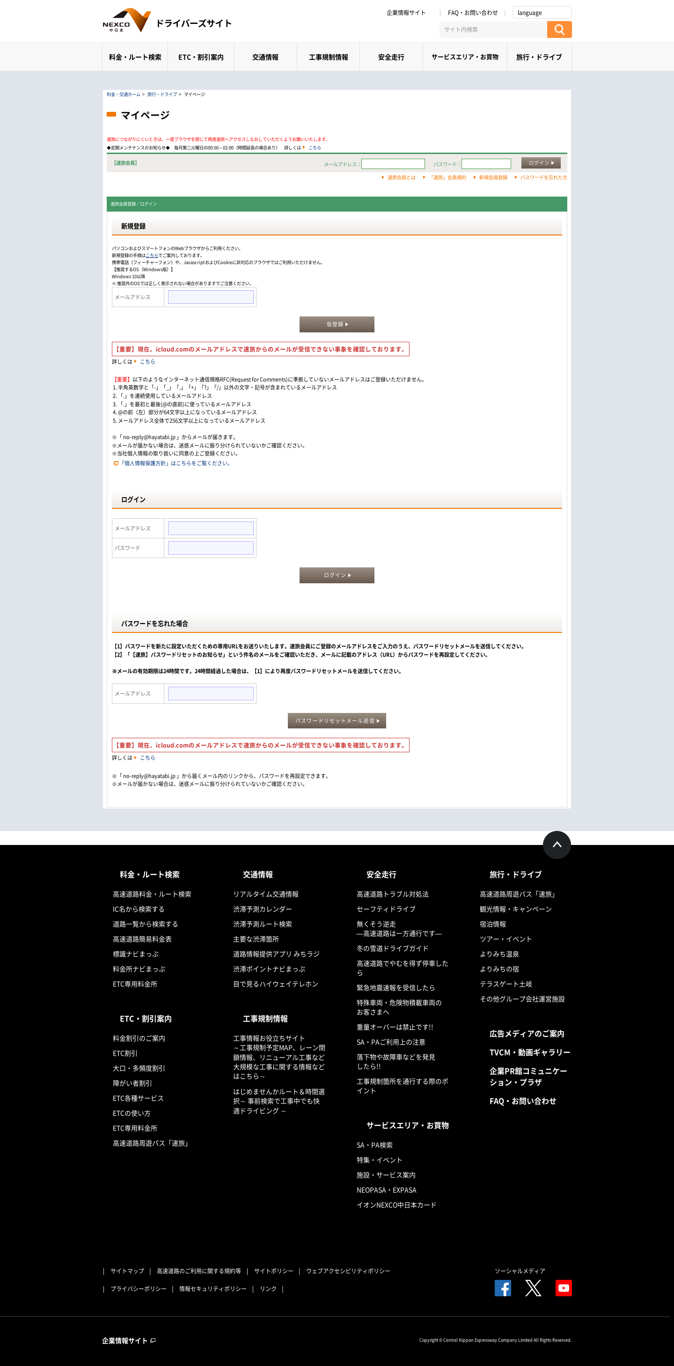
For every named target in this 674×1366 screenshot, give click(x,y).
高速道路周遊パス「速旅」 (152, 1142)
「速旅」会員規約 (447, 177)
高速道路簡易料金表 (142, 938)
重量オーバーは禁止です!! (395, 1026)
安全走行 (391, 56)
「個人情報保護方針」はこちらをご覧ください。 (176, 463)
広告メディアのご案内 (527, 1033)
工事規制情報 (328, 56)
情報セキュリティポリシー (213, 1289)
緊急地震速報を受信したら (396, 987)
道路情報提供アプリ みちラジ (276, 953)
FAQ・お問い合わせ (473, 12)
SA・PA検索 (375, 1144)
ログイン (539, 162)
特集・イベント (380, 1159)
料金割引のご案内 (139, 1038)
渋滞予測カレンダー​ (262, 908)
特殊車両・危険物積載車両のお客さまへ (399, 1007)
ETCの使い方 (132, 1112)
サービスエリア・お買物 (465, 56)
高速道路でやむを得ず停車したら (402, 967)
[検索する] (559, 29)
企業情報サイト (409, 12)
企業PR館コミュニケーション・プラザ (528, 1076)
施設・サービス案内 (386, 1174)
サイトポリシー (273, 1271)
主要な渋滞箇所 (256, 938)
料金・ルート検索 (135, 56)
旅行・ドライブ (539, 56)
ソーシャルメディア (520, 1271)
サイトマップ (127, 1271)
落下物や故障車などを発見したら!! (396, 1061)
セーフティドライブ (386, 908)
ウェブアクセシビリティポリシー (348, 1271)
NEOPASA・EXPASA (387, 1189)
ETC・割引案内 (201, 56)
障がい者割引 (132, 1082)
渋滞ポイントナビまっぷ (269, 968)
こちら (314, 147)
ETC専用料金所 (135, 983)
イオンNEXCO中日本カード (397, 1204)
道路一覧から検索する (145, 923)
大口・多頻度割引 (139, 1067)
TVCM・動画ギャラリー (530, 1052)
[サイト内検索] (493, 29)
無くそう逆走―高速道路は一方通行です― (399, 928)
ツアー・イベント (506, 938)
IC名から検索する (139, 908)
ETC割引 (125, 1053)
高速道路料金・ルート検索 (152, 893)
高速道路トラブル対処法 (393, 893)
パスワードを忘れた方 (543, 177)
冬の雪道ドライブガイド (393, 948)
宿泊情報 (493, 923)
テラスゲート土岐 (506, 983)
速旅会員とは (402, 177)
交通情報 (265, 56)
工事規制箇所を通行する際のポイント (402, 1085)
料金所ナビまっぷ (139, 968)
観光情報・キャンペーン (516, 908)
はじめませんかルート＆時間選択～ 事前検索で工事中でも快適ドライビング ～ (279, 1101)
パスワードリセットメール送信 (334, 721)
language (530, 12)
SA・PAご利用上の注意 (391, 1041)
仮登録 (335, 324)
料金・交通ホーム (123, 94)
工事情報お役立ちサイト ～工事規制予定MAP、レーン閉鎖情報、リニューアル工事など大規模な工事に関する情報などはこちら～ (279, 1056)
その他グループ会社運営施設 (522, 998)
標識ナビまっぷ (136, 953)
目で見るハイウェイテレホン (275, 983)
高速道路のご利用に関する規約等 (199, 1271)
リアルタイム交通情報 (266, 893)
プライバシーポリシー (138, 1289)
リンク (268, 1289)
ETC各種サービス (138, 1097)
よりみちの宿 (499, 968)
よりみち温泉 (499, 953)
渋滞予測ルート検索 (262, 923)
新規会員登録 (493, 177)
